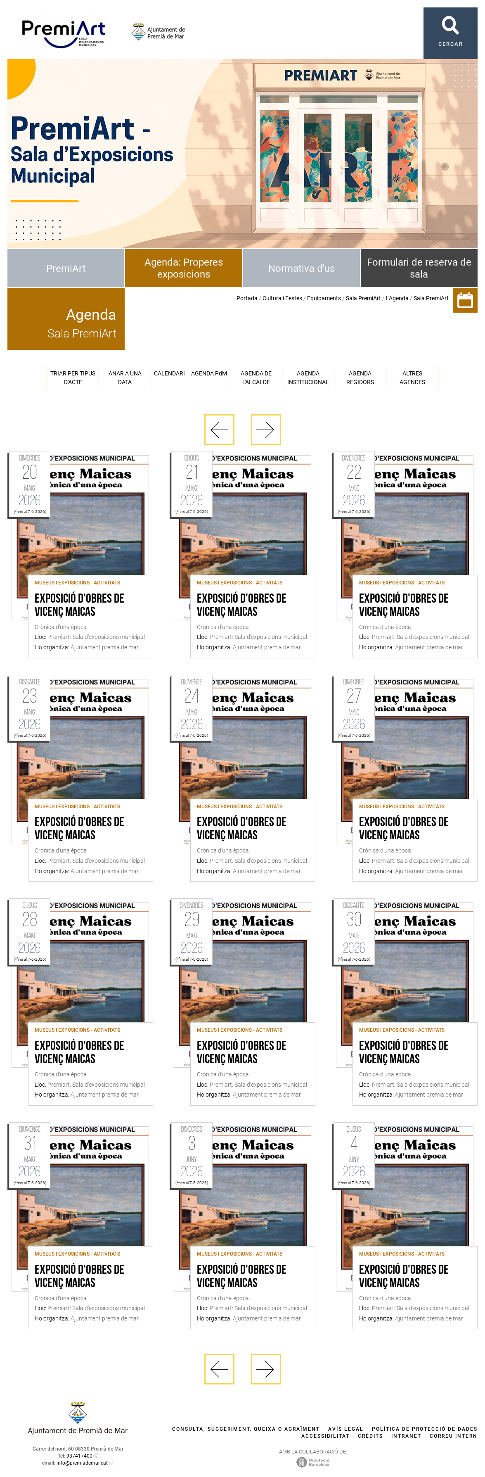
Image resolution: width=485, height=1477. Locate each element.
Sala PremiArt (363, 298)
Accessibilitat (325, 1436)
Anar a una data (125, 377)
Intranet (406, 1436)
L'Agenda (397, 298)
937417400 (79, 1456)
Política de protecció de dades (425, 1429)
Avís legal (346, 1429)
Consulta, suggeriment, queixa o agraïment (246, 1429)
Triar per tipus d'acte (72, 377)
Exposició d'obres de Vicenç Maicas (79, 606)
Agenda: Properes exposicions (183, 268)
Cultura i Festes (282, 298)
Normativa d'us (301, 268)
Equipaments (324, 298)
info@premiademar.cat (82, 1463)
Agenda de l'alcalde (256, 377)
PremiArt (66, 268)
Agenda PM (209, 373)
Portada (247, 298)
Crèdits (370, 1436)
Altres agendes (412, 377)
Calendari (169, 373)
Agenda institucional (308, 377)
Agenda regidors (360, 377)
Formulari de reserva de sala (419, 268)
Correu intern (454, 1436)
